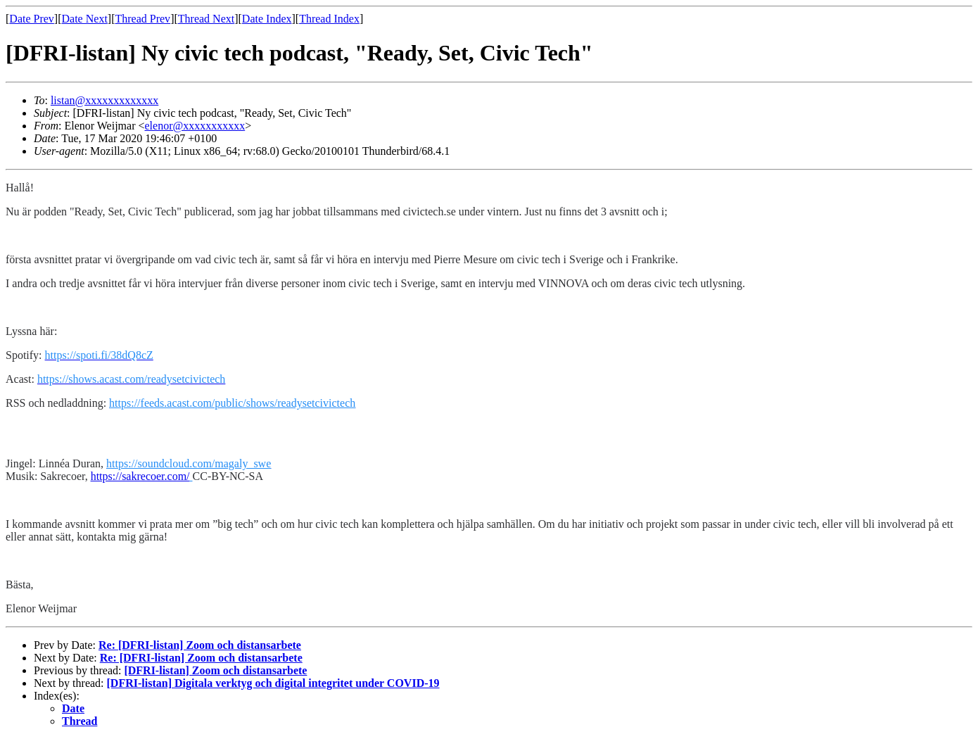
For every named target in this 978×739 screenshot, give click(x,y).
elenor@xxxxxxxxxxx (194, 126)
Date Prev (31, 19)
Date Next (85, 19)
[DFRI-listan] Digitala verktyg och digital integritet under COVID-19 (273, 683)
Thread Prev (142, 19)
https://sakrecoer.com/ (140, 476)
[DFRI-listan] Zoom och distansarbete (215, 670)
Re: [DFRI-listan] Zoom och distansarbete (200, 645)
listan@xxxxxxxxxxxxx (104, 100)
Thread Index (329, 19)
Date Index (267, 19)
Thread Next (206, 19)
